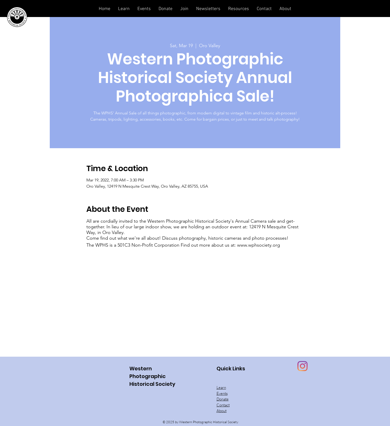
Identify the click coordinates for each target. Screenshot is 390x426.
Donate (223, 399)
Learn (221, 387)
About (222, 410)
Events (222, 393)
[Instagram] (302, 366)
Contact (223, 405)
